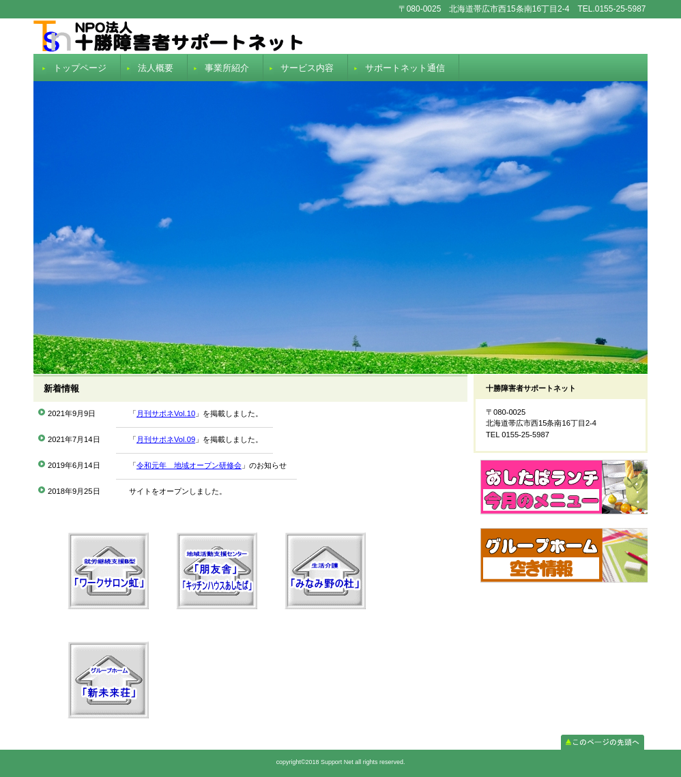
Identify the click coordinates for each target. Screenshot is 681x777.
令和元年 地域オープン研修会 (189, 465)
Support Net (340, 36)
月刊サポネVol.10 (165, 413)
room (564, 562)
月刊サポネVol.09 (165, 439)
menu (564, 494)
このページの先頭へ (602, 742)
